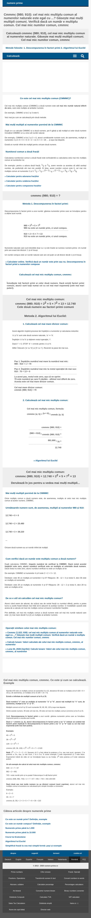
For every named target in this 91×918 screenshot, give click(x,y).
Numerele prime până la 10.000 (20, 832)
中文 (84, 859)
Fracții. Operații (74, 872)
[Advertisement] (46, 77)
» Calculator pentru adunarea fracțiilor (22, 176)
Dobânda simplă (45, 903)
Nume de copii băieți (17, 910)
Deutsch (8, 859)
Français (40, 859)
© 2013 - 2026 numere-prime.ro (45, 866)
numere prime (15, 3)
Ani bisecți (17, 891)
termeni (56, 853)
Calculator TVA (45, 897)
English (18, 859)
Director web (45, 910)
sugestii (34, 853)
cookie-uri (78, 853)
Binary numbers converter (74, 891)
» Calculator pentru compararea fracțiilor (23, 186)
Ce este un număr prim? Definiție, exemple (26, 819)
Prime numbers (17, 872)
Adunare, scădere (17, 884)
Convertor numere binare (45, 891)
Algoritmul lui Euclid (15, 841)
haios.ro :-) (74, 903)
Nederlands (62, 859)
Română (74, 859)
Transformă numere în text (45, 878)
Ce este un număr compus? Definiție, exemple (27, 824)
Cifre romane (45, 872)
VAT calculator (74, 897)
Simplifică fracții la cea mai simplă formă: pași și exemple (33, 846)
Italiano (50, 859)
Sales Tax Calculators (17, 903)
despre (13, 853)
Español (29, 859)
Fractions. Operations (17, 878)
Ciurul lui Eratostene (15, 837)
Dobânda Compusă (16, 897)
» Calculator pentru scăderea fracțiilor (22, 181)
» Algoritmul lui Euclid (45, 460)
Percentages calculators (74, 884)
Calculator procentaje (45, 884)
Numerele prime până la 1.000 (19, 828)
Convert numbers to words (74, 878)
